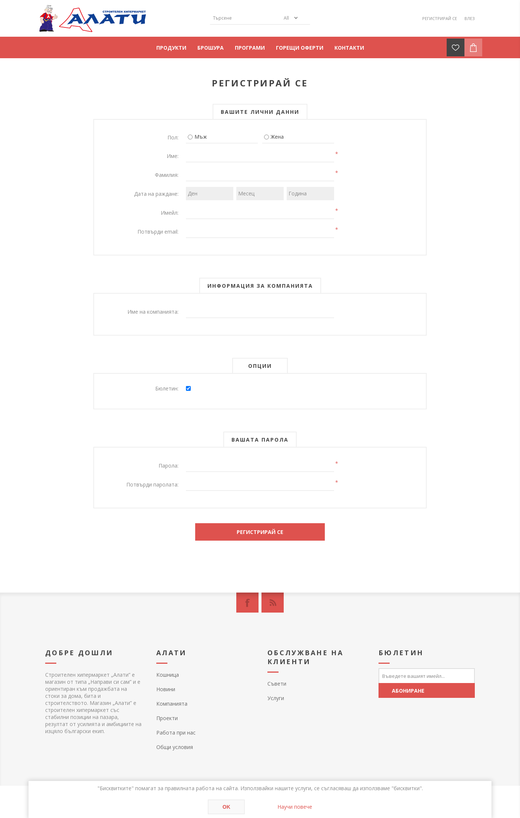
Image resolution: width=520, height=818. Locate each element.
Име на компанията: (153, 311)
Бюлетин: (167, 388)
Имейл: (170, 212)
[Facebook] (247, 603)
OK (226, 807)
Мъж (200, 136)
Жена (277, 136)
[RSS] (272, 603)
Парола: (169, 465)
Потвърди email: (158, 231)
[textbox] (245, 18)
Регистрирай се (439, 18)
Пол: (173, 137)
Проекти (167, 718)
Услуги (275, 698)
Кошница (167, 674)
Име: (173, 155)
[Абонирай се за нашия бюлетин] (427, 675)
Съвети (276, 683)
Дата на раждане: (156, 193)
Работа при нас (176, 732)
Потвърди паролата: (152, 484)
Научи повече (294, 806)
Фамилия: (167, 174)
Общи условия (174, 747)
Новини (165, 689)
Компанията (171, 703)
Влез (469, 18)
